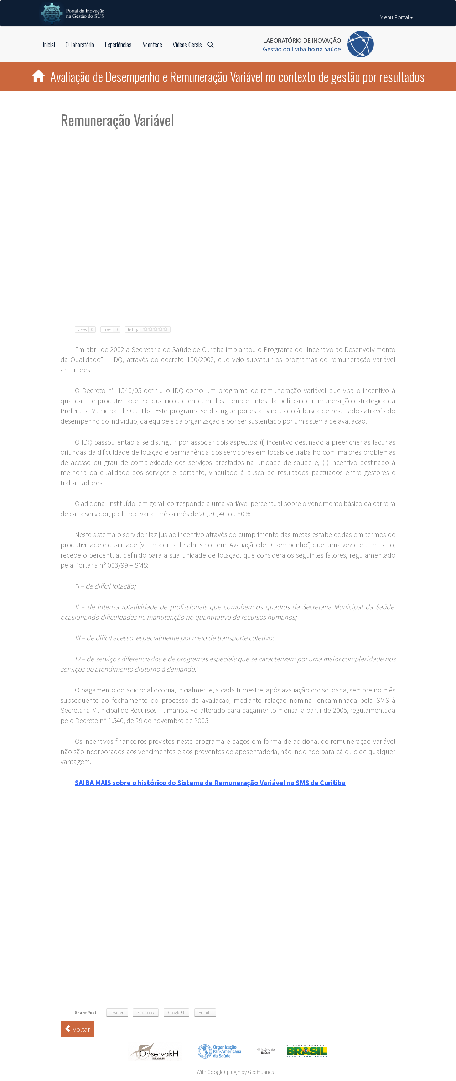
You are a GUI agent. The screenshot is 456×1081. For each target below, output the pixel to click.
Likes (111, 329)
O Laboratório (80, 44)
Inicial (49, 44)
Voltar (77, 1029)
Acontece (152, 44)
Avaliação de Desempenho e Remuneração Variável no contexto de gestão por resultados (228, 76)
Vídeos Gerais (187, 44)
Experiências (118, 44)
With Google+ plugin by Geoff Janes (235, 1072)
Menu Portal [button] (396, 17)
